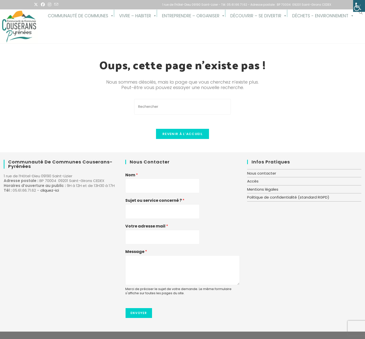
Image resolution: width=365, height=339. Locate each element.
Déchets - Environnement (320, 15)
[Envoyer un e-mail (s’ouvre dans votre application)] (56, 4)
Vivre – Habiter (135, 15)
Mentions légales (262, 189)
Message (136, 251)
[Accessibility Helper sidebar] (359, 6)
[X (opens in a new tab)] (36, 4)
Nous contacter (261, 173)
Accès (253, 181)
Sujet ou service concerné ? (154, 200)
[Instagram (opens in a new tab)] (49, 4)
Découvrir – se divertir (255, 15)
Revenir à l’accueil (182, 134)
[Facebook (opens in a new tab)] (42, 4)
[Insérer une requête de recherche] (182, 106)
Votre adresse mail (146, 226)
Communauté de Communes (78, 15)
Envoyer (138, 313)
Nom (131, 175)
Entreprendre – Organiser (190, 15)
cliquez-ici (49, 190)
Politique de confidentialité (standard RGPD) (288, 197)
